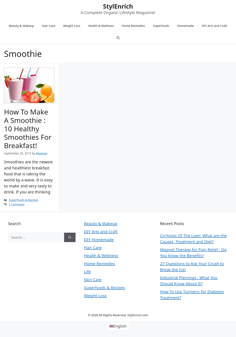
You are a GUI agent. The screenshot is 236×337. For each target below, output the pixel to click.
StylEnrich (118, 6)
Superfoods (161, 26)
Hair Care (48, 26)
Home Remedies (133, 26)
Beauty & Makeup (21, 26)
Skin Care (92, 279)
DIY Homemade (99, 239)
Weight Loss (71, 26)
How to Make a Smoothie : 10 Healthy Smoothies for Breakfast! (27, 128)
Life (87, 271)
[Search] (70, 237)
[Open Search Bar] (118, 38)
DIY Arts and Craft (214, 26)
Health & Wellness (101, 26)
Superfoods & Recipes (23, 200)
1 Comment (16, 204)
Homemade (185, 26)
